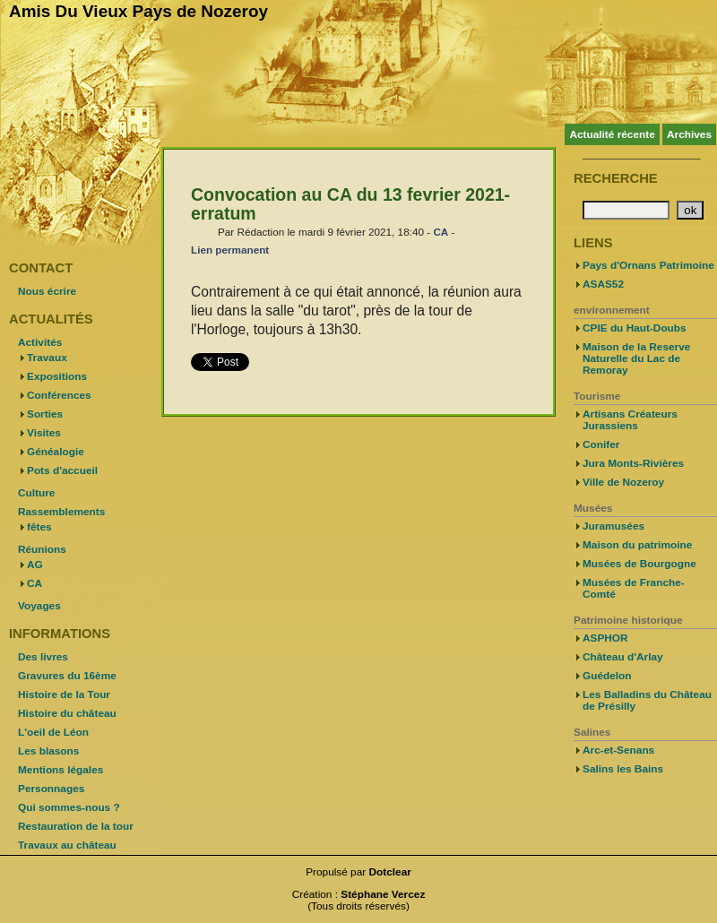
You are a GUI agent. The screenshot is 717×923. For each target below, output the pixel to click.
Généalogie (55, 451)
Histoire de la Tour (64, 694)
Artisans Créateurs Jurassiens (630, 420)
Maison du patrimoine (637, 545)
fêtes (39, 527)
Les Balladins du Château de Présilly (647, 700)
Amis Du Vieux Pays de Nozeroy (138, 11)
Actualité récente (611, 134)
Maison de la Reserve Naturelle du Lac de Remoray (636, 358)
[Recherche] (626, 210)
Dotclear (390, 872)
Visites (44, 433)
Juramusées (613, 526)
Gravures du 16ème (67, 675)
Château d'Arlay (623, 657)
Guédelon (607, 675)
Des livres (43, 657)
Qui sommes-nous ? (69, 807)
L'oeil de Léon (53, 732)
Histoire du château (67, 713)
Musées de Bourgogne (639, 563)
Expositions (57, 376)
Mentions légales (60, 769)
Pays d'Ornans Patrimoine (648, 265)
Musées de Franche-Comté (634, 588)
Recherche (616, 178)
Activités (40, 342)
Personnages (51, 788)
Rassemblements (61, 511)
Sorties (45, 414)
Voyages (39, 606)
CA (440, 231)
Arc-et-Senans (618, 750)
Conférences (59, 395)
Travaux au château (67, 845)
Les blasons (48, 751)
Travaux (47, 357)
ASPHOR (605, 638)
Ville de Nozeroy (623, 482)
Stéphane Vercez (383, 894)
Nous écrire (47, 291)
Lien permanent (230, 249)
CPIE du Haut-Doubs (635, 328)
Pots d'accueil (62, 470)
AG (35, 564)
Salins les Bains (623, 769)
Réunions (42, 549)
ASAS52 (603, 284)
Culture (36, 493)
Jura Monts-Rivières (633, 463)
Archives (689, 134)
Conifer (601, 444)
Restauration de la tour (76, 826)
